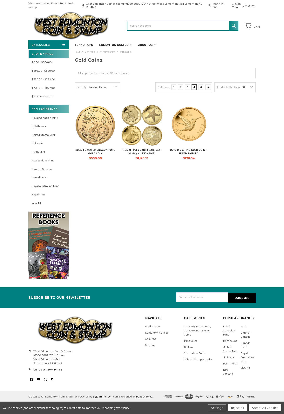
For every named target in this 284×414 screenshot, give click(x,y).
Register (250, 5)
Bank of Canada (42, 181)
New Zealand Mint (43, 173)
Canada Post (40, 190)
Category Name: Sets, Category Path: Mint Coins (197, 342)
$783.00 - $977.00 (43, 100)
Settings (217, 408)
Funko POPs (84, 57)
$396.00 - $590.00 (43, 83)
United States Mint (43, 147)
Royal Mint (38, 207)
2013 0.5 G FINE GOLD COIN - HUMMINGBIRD (188, 164)
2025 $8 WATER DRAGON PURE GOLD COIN (95, 164)
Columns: (164, 99)
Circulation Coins (195, 365)
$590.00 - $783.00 (43, 91)
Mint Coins (191, 352)
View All (36, 215)
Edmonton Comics (115, 57)
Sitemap (150, 356)
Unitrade (37, 156)
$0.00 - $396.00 (42, 74)
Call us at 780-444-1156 (47, 381)
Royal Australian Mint (45, 198)
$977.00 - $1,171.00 (43, 109)
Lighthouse (39, 138)
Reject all (237, 408)
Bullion (188, 358)
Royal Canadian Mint (45, 130)
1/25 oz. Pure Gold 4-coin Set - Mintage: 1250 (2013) (142, 164)
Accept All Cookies (265, 408)
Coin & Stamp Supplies (198, 371)
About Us (147, 57)
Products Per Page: (229, 99)
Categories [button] (40, 57)
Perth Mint (38, 164)
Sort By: (82, 99)
